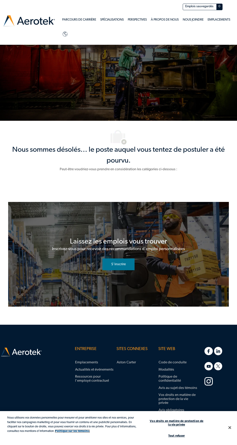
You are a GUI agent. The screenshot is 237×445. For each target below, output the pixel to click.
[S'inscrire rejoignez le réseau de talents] (118, 264)
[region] (118, 428)
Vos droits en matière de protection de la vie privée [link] (177, 399)
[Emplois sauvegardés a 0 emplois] (203, 7)
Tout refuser (176, 435)
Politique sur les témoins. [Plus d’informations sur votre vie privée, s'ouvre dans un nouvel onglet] (72, 431)
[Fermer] (230, 428)
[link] (29, 21)
